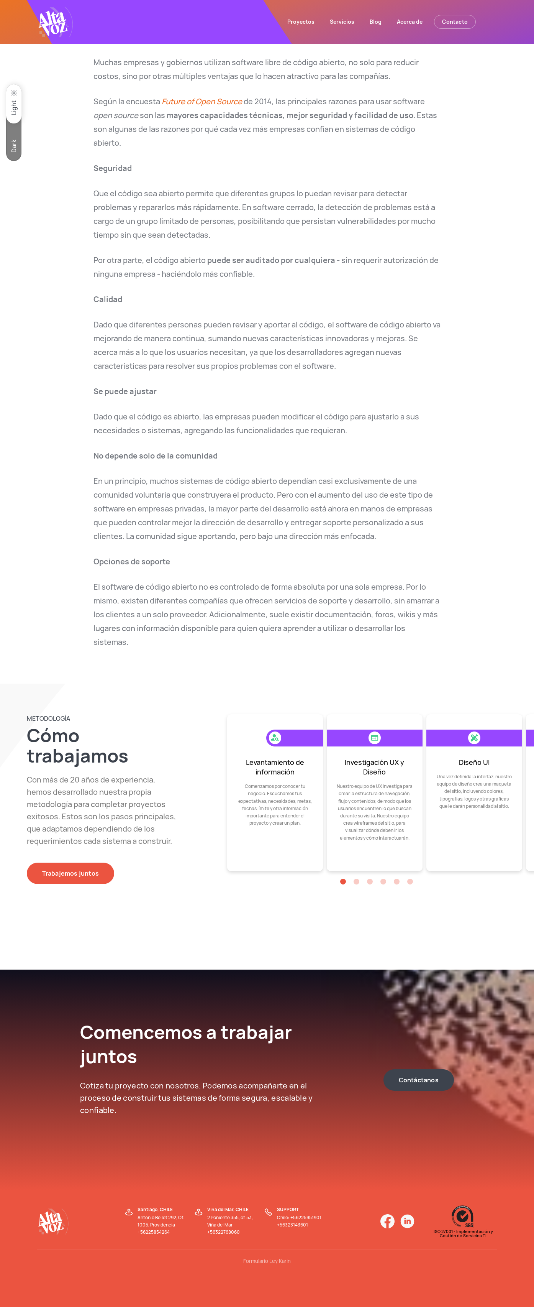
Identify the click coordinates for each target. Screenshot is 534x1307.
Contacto (455, 21)
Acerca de (410, 21)
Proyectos (301, 21)
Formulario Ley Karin (267, 1261)
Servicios (342, 21)
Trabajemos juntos (70, 873)
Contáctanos (419, 1080)
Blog (376, 21)
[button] (343, 881)
